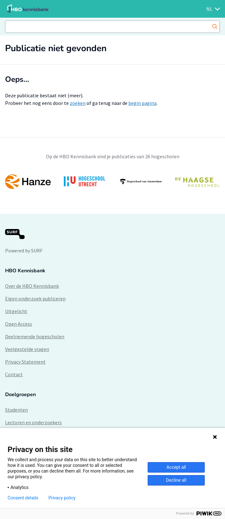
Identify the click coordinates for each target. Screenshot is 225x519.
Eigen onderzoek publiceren (35, 298)
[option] (112, 181)
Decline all (176, 480)
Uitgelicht (16, 311)
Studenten (16, 410)
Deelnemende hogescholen (34, 336)
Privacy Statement (25, 362)
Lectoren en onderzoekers (33, 422)
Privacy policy (61, 497)
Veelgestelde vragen (27, 349)
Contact (14, 374)
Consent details (23, 497)
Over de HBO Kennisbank (32, 286)
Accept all (176, 467)
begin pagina (142, 103)
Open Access (18, 324)
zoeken (78, 103)
